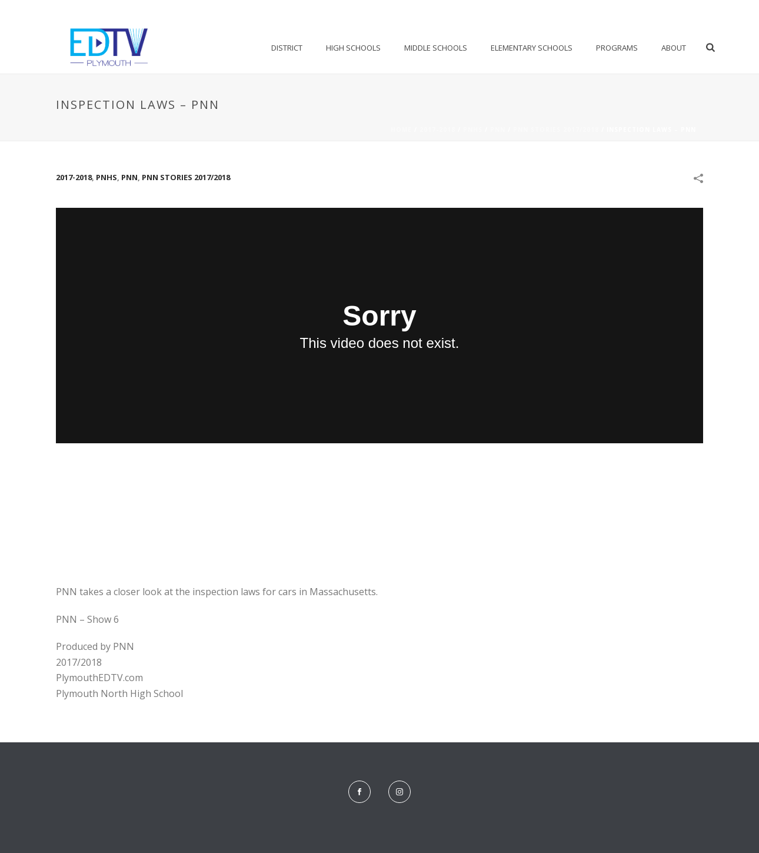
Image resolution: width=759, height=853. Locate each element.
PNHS (472, 129)
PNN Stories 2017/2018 (556, 129)
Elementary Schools (531, 47)
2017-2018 (437, 129)
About (673, 47)
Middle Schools (435, 47)
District (286, 47)
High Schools (353, 47)
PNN (497, 129)
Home (401, 129)
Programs (617, 47)
